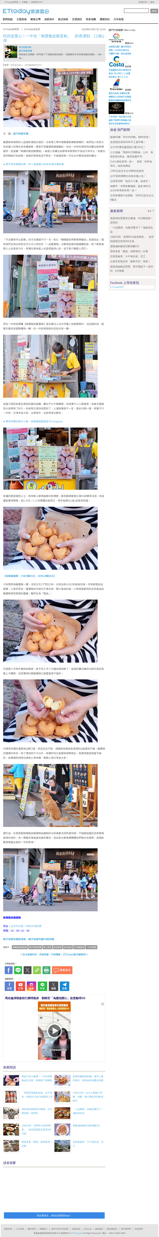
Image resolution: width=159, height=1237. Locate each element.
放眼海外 (49, 19)
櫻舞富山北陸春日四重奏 (120, 97)
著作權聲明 (126, 1229)
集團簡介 (44, 1229)
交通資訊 (77, 19)
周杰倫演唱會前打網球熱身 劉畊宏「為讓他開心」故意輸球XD (45, 998)
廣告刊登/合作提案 (59, 1229)
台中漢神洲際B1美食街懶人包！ (128, 176)
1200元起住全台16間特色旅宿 (127, 171)
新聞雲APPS (37, 2)
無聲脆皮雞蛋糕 (20, 947)
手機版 (25, 2)
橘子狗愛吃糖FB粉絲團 (41, 939)
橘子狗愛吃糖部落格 (14, 939)
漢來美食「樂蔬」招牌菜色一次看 (129, 251)
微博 (152, 2)
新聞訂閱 (143, 2)
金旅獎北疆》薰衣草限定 (120, 46)
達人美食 (47, 947)
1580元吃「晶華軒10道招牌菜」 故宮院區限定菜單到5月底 (36, 1129)
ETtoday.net (77, 1233)
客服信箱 (76, 1229)
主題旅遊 (22, 19)
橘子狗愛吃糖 (25, 47)
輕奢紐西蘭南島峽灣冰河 (120, 100)
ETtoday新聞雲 (11, 2)
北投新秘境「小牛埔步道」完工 (127, 256)
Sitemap (87, 1229)
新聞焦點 (8, 19)
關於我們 (32, 1229)
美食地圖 (91, 19)
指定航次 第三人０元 (118, 77)
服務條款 (99, 1229)
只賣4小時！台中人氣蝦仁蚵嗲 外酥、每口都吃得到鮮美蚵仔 (88, 1096)
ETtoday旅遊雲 (117, 287)
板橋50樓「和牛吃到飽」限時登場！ (130, 137)
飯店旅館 (63, 19)
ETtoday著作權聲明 (74, 954)
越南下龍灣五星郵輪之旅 (120, 120)
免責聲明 (139, 1229)
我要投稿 (8, 1229)
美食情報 (58, 947)
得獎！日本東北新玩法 (119, 50)
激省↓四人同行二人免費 (119, 73)
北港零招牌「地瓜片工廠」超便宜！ (130, 181)
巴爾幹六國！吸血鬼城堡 (120, 53)
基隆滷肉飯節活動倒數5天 (86, 1125)
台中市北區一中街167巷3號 (26, 926)
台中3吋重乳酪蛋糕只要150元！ (128, 147)
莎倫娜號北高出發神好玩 (120, 70)
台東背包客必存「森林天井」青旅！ (130, 261)
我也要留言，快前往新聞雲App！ (54, 1215)
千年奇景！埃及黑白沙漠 (120, 117)
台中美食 (68, 947)
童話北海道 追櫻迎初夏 (119, 93)
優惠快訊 (105, 19)
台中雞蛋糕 (79, 947)
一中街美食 (91, 947)
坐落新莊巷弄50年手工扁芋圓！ (128, 142)
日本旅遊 (119, 19)
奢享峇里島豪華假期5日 (119, 123)
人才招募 (20, 1229)
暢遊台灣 (35, 19)
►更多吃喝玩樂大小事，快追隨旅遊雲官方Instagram (33, 421)
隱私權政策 (112, 1229)
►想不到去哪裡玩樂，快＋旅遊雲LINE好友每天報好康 (33, 164)
